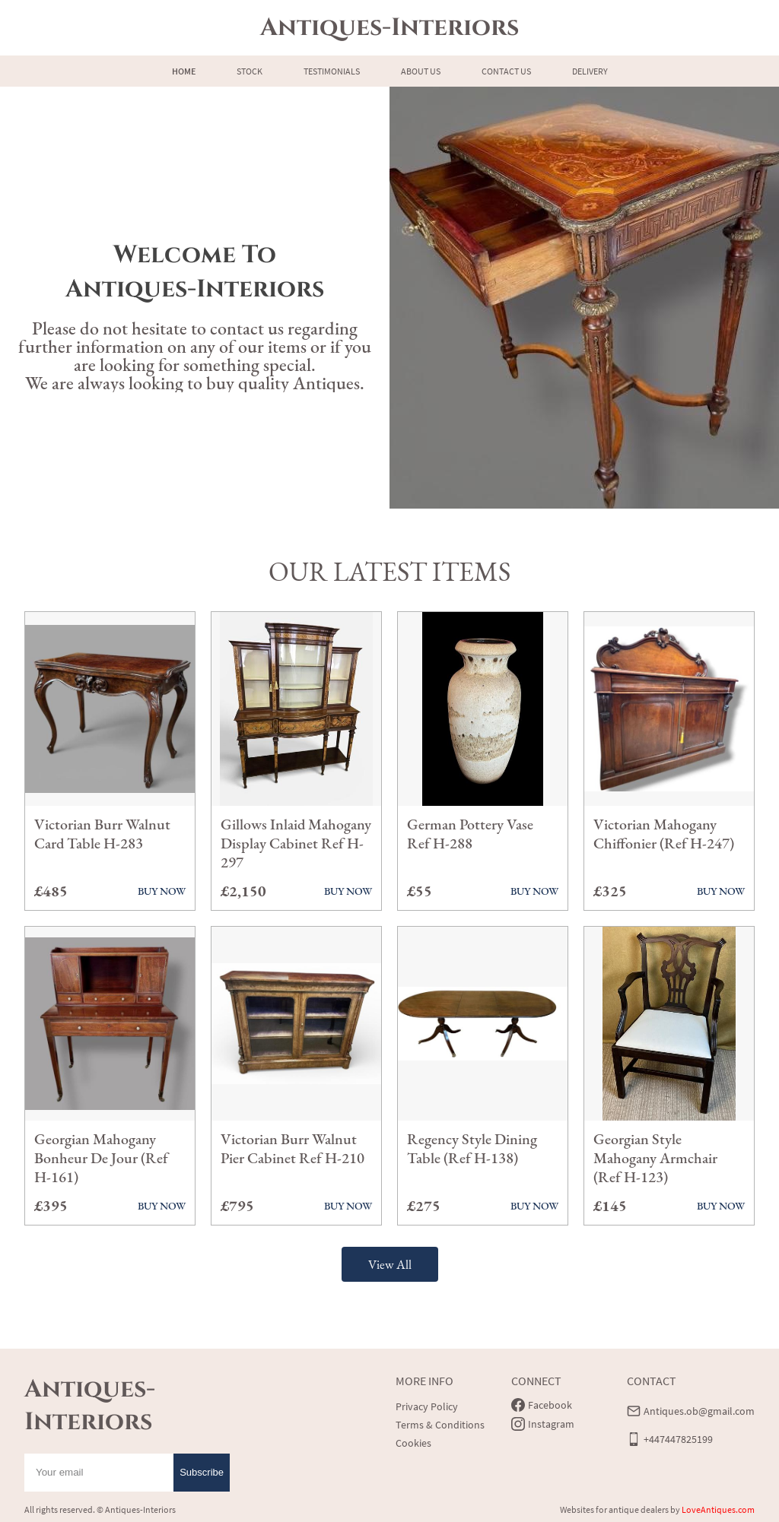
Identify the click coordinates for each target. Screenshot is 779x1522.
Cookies (413, 1443)
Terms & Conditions (440, 1425)
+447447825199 (678, 1439)
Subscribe (202, 1472)
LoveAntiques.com (718, 1509)
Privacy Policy (427, 1406)
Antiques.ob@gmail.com (699, 1411)
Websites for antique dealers (614, 1509)
